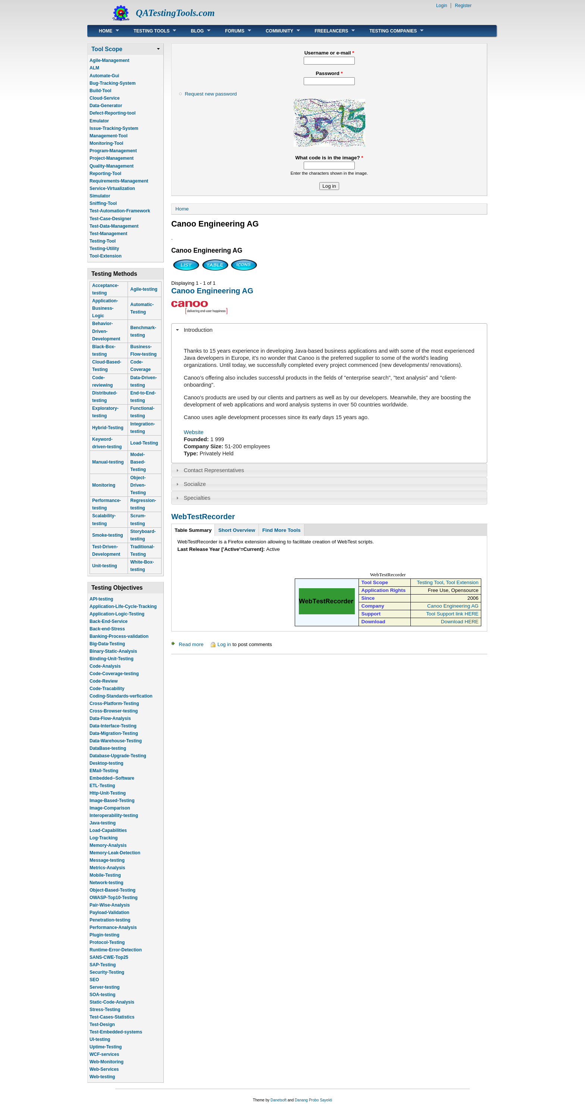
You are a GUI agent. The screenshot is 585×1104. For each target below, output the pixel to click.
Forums (232, 31)
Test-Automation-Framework (120, 210)
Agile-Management (109, 60)
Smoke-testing (107, 535)
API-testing (101, 599)
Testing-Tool (103, 241)
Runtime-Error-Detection (116, 949)
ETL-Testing (102, 785)
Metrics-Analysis (107, 867)
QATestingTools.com (175, 13)
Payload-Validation (109, 912)
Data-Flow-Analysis (110, 718)
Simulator (100, 196)
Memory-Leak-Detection (115, 852)
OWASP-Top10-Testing (114, 897)
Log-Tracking (104, 838)
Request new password (211, 94)
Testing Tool (430, 582)
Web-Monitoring (106, 1061)
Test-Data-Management (114, 226)
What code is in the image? (329, 157)
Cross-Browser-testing (114, 711)
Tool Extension (462, 582)
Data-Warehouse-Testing (116, 740)
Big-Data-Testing (107, 643)
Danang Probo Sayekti (313, 1100)
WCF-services (104, 1054)
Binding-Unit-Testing (112, 658)
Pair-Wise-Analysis (110, 905)
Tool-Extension (106, 256)
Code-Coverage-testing (114, 673)
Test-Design (102, 1024)
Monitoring (103, 485)
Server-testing (105, 987)
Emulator (99, 121)
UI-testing (100, 1039)
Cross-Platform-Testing (114, 703)
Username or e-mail (329, 53)
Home (103, 31)
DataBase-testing (108, 748)
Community (277, 31)
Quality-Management (112, 166)
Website (194, 432)
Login (441, 5)
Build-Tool (100, 90)
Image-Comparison (110, 808)
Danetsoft (278, 1100)
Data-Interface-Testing (113, 726)
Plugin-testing (104, 935)
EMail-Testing (104, 770)
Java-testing (103, 823)
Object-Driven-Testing (138, 485)
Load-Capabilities (108, 830)
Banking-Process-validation (119, 636)
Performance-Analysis (113, 927)
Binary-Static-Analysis (113, 651)
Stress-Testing (105, 1009)
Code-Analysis (105, 666)
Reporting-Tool (105, 173)
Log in (224, 644)
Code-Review (104, 681)
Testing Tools (149, 31)
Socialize (195, 484)
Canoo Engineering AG (212, 291)
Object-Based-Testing (112, 890)
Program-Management (113, 150)
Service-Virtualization (112, 188)
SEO (94, 979)
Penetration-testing (110, 920)
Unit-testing (104, 565)
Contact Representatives (214, 470)
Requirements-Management (119, 181)
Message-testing (107, 860)
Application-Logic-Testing (117, 614)
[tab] (329, 330)
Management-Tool (109, 135)
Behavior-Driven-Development (106, 331)
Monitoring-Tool (106, 143)
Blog (194, 31)
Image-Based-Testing (112, 800)
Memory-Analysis (108, 845)
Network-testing (106, 882)
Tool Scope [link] (106, 49)
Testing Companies (390, 31)
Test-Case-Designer (110, 218)
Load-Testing (144, 443)
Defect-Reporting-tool (112, 113)
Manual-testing (108, 462)
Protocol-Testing (107, 942)
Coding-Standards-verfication (121, 696)
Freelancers (329, 31)
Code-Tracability (107, 688)
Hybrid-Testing (107, 427)
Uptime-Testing (106, 1047)
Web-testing (102, 1076)
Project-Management (112, 158)
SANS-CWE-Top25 (109, 957)
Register (463, 5)
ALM (94, 68)
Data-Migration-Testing (114, 733)
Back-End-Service (109, 621)
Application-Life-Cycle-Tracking (123, 606)
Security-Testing (107, 972)
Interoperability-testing (114, 815)
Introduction (198, 330)
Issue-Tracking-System (114, 128)
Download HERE (460, 621)
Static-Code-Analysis (112, 1002)
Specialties (197, 498)
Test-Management (108, 233)
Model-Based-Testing (138, 462)
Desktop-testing (106, 763)
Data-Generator (106, 105)
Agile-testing (143, 289)
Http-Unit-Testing (108, 793)
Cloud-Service (105, 98)
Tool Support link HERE (452, 614)
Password (329, 73)
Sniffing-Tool (103, 203)
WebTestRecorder (203, 516)
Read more (191, 644)
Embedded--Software (112, 778)
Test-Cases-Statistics (112, 1017)
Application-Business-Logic (105, 308)
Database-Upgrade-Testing (118, 755)
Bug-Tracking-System (112, 83)
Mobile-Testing (105, 875)
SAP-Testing (103, 964)
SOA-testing (102, 994)
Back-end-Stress (107, 628)
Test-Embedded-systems (116, 1032)
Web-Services (104, 1069)
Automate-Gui (104, 75)
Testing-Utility (104, 248)
